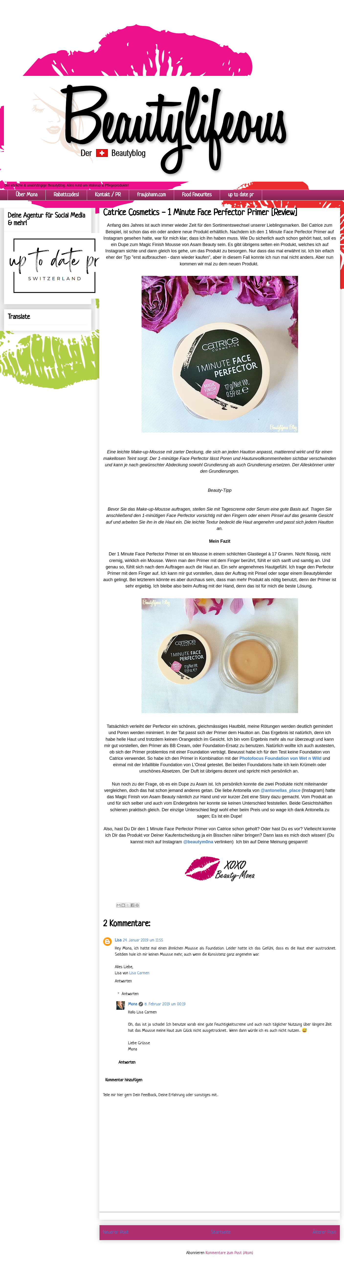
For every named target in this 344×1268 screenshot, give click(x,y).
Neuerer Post (116, 1232)
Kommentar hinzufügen (123, 1080)
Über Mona (26, 195)
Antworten (123, 981)
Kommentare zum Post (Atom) (229, 1253)
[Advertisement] (146, 34)
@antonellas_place (280, 790)
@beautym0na (198, 841)
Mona (132, 1004)
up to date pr (241, 195)
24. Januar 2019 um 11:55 (143, 940)
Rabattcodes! (66, 195)
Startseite (221, 1232)
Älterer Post (324, 1232)
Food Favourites (197, 195)
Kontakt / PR (108, 195)
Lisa (118, 940)
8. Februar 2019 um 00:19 (165, 1004)
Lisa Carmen (139, 973)
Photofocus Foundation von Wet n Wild (280, 758)
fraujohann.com (151, 195)
